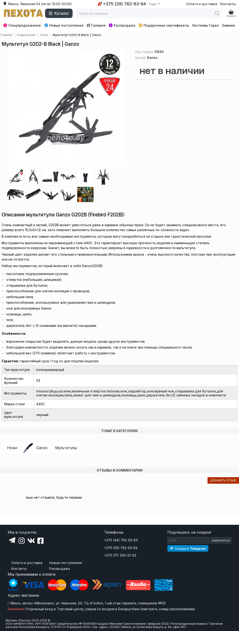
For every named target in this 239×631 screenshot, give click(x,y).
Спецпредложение (22, 25)
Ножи (12, 447)
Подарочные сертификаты (164, 25)
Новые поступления (64, 25)
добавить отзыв (223, 480)
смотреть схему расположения (168, 609)
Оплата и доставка (201, 4)
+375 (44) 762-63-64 (121, 540)
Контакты (228, 4)
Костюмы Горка (205, 25)
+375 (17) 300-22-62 (120, 555)
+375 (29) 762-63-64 (120, 548)
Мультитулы (66, 447)
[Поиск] (217, 13)
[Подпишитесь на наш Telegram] (187, 548)
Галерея (96, 25)
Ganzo (42, 447)
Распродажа (122, 25)
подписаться (221, 540)
